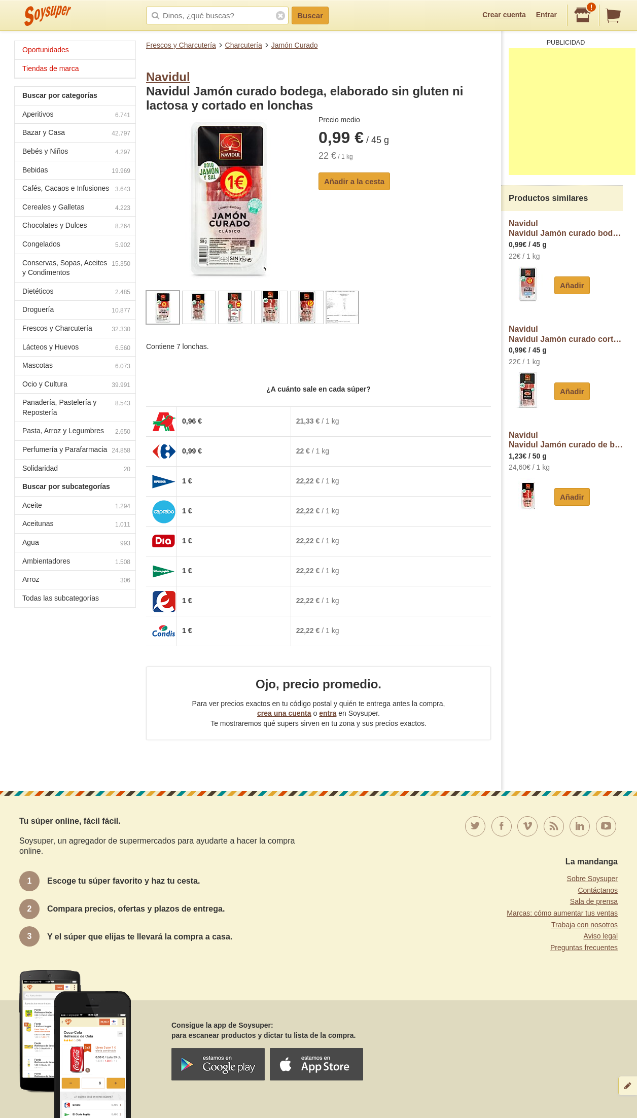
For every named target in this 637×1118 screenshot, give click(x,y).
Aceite (76, 506)
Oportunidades (45, 50)
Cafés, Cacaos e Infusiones (76, 189)
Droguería (76, 310)
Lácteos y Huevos (76, 348)
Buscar (310, 15)
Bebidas (76, 171)
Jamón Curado (294, 45)
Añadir (572, 285)
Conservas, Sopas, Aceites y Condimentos (76, 268)
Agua (76, 543)
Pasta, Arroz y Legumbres (76, 432)
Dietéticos (76, 292)
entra (327, 713)
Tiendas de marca (50, 68)
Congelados (76, 245)
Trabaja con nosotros (584, 925)
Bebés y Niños (76, 152)
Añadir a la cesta (354, 181)
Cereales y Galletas (76, 208)
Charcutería (243, 45)
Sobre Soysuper (592, 879)
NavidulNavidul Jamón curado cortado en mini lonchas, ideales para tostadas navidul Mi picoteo (566, 334)
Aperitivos (76, 115)
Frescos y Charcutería (181, 45)
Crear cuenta (504, 15)
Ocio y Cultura (76, 385)
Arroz (76, 580)
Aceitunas (76, 524)
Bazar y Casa (76, 133)
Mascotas (76, 366)
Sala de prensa (594, 901)
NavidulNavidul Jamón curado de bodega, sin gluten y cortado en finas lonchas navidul (566, 440)
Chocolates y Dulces (76, 226)
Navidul (168, 77)
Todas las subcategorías (60, 598)
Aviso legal (601, 936)
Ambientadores (76, 562)
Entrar (546, 15)
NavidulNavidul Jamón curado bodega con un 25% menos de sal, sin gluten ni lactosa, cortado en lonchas (566, 228)
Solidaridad (76, 469)
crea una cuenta (284, 713)
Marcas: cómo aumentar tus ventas (562, 913)
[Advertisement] (572, 111)
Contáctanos (598, 890)
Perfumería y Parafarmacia (76, 450)
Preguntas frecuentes (584, 948)
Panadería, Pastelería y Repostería (76, 407)
